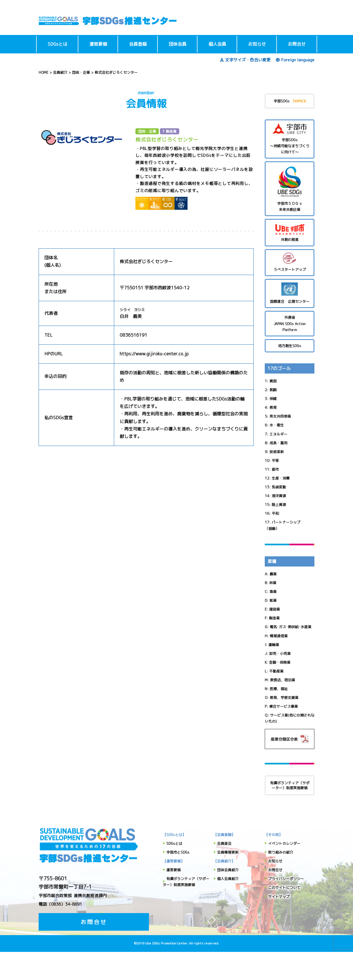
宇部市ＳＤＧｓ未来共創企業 (289, 188)
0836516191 (133, 335)
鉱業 (273, 600)
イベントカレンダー (284, 843)
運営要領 (98, 44)
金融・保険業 (279, 662)
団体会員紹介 (228, 869)
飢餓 (273, 389)
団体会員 (177, 44)
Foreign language (295, 60)
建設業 (274, 609)
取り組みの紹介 (280, 852)
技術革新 (276, 451)
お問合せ (297, 44)
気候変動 (279, 486)
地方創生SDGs (289, 345)
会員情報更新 (228, 852)
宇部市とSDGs (177, 852)
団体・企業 (147, 131)
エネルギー (278, 434)
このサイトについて (284, 887)
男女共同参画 (280, 416)
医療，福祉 (279, 688)
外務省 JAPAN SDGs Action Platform (290, 323)
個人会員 (217, 44)
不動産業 (276, 671)
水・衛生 (276, 425)
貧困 (273, 381)
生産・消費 (281, 478)
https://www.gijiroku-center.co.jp (154, 354)
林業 (272, 582)
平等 (275, 460)
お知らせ (257, 44)
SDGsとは (57, 44)
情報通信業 (279, 635)
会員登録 (138, 44)
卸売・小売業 (280, 653)
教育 (273, 407)
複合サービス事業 (283, 706)
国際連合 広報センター (289, 293)
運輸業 (273, 644)
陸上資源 (279, 504)
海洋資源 (279, 495)
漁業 (273, 591)
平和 (275, 513)
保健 (273, 398)
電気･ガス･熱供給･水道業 (290, 626)
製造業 (274, 618)
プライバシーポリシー (286, 878)
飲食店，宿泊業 (282, 679)
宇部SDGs (290, 101)
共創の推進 (289, 232)
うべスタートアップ (289, 262)
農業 (273, 573)
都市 (275, 469)
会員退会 (224, 843)
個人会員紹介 (228, 878)
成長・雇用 (278, 442)
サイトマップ (279, 896)
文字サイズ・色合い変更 (245, 60)
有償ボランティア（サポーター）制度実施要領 (289, 785)
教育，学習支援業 (284, 697)
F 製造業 (169, 131)
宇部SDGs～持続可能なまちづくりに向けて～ (289, 138)
